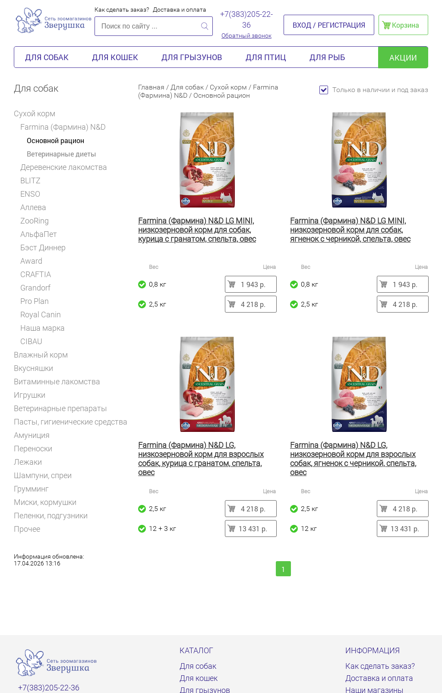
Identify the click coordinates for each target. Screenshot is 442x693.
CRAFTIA (38, 274)
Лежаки (28, 461)
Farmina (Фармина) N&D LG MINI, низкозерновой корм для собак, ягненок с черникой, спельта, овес (350, 229)
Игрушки (33, 394)
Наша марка (42, 327)
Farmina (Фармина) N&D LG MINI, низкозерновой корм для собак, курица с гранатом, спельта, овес (197, 229)
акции (403, 57)
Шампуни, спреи (43, 475)
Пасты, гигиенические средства (70, 421)
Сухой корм (37, 113)
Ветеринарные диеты (61, 153)
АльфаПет (38, 234)
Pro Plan (37, 301)
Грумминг (35, 488)
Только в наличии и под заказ (373, 90)
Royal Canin (43, 314)
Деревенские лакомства (63, 167)
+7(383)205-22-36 (246, 19)
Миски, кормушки (45, 502)
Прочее (27, 528)
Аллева (36, 207)
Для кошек (115, 57)
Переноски (33, 448)
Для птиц (266, 57)
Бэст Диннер (46, 247)
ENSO (30, 193)
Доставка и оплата (179, 9)
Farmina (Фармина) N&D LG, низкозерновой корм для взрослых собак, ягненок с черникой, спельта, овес (353, 459)
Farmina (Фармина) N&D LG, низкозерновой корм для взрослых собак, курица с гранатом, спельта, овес (201, 459)
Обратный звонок (246, 35)
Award (31, 260)
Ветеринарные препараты (64, 408)
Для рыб (327, 57)
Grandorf (35, 287)
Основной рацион (55, 140)
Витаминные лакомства (60, 381)
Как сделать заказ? (122, 9)
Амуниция (35, 435)
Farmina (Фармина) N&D (66, 126)
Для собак (47, 57)
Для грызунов (191, 57)
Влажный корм (44, 354)
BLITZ (33, 180)
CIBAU (31, 341)
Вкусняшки (37, 368)
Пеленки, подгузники (51, 515)
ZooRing (34, 220)
